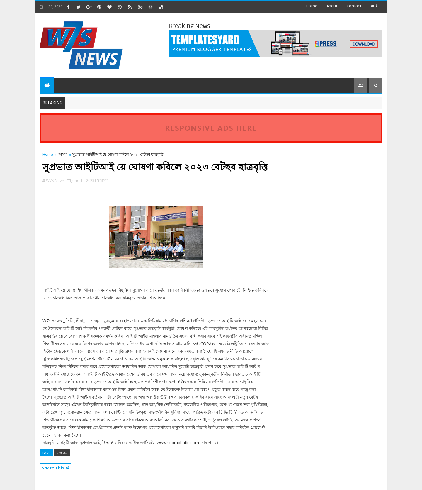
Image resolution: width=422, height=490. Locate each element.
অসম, (104, 180)
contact (354, 6)
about (332, 6)
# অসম (61, 452)
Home (311, 6)
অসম (63, 154)
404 (374, 6)
